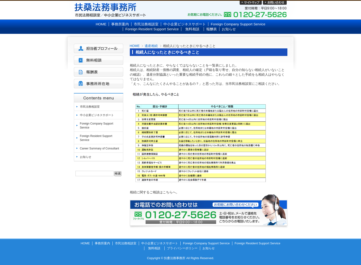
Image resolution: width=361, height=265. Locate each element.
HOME (135, 46)
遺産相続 (151, 46)
